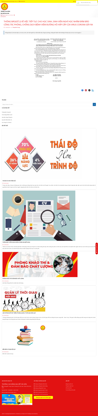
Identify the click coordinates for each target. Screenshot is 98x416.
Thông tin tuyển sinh (69, 386)
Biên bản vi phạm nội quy (7, 353)
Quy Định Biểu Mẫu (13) (7, 119)
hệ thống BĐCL (78, 8)
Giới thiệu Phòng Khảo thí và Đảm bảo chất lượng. (12, 283)
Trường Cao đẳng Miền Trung (40, 388)
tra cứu (35, 12)
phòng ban (56, 8)
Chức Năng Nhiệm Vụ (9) (7, 114)
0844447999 (5, 390)
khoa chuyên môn (44, 8)
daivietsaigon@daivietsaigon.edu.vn (10, 1)
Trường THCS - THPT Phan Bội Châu (41, 394)
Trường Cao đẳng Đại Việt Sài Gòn (40, 384)
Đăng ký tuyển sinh (69, 384)
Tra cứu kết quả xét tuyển (70, 390)
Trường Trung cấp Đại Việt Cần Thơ (41, 392)
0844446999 (22, 1)
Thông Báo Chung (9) (6, 112)
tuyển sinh (33, 8)
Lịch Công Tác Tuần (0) (6, 122)
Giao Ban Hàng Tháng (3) (7, 117)
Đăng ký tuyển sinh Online (7, 15)
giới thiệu (23, 8)
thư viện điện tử (24, 12)
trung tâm (66, 8)
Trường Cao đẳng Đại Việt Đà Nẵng (40, 386)
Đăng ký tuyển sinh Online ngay (43, 397)
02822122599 (15, 390)
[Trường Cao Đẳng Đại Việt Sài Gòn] (82, 90)
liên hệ (43, 12)
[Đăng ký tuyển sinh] (96, 248)
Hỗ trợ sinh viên (69, 388)
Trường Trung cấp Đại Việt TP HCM (40, 390)
